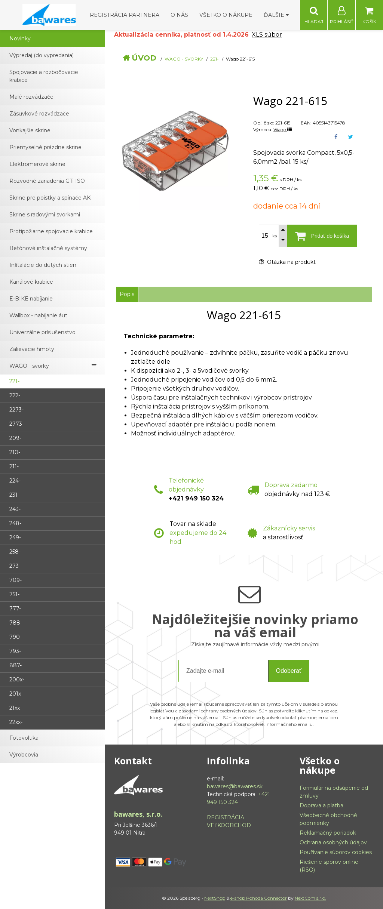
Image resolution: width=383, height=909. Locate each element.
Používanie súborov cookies (336, 852)
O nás (179, 15)
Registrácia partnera (124, 15)
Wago (282, 129)
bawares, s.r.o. (138, 814)
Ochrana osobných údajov (333, 842)
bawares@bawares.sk (235, 786)
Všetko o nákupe (225, 15)
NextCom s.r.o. (310, 898)
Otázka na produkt (287, 262)
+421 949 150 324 (196, 498)
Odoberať (288, 671)
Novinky (20, 38)
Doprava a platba (321, 805)
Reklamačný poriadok (328, 832)
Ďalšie (276, 15)
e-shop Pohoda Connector (258, 898)
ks (274, 235)
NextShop (214, 898)
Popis (127, 294)
